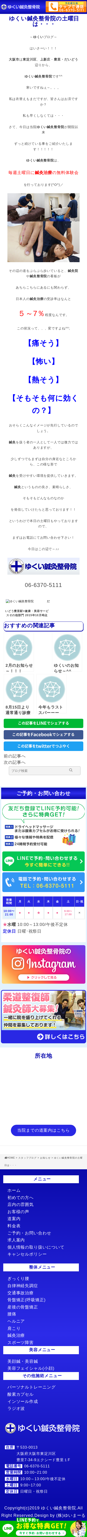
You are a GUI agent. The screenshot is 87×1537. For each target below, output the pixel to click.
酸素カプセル (20, 1394)
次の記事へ (15, 762)
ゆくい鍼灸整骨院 (38, 76)
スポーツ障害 (20, 1342)
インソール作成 (22, 1401)
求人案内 (16, 1240)
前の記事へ (15, 756)
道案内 (14, 1218)
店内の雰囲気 (20, 1204)
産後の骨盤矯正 (22, 1307)
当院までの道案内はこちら (43, 1130)
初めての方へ (20, 1197)
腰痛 (11, 1314)
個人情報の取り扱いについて (35, 1247)
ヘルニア (16, 1321)
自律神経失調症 (22, 1285)
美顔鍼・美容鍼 (22, 1361)
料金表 (14, 1226)
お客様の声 (18, 1211)
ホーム (14, 1190)
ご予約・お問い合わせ (29, 1233)
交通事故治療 (20, 1293)
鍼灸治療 (16, 1335)
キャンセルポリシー (27, 1254)
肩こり (14, 1328)
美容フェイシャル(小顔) (31, 1368)
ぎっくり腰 (18, 1278)
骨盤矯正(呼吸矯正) (26, 1300)
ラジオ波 (16, 1408)
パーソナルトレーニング (31, 1387)
